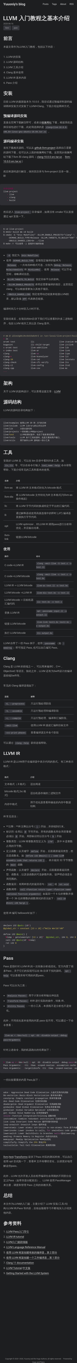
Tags (54, 4)
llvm (7, 28)
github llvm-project (44, 147)
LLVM (57, 391)
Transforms (21, 1156)
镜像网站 (46, 122)
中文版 (26, 1268)
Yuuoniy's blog (14, 4)
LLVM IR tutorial (15, 1236)
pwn (15, 28)
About (63, 4)
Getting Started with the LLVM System (27, 1273)
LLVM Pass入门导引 (17, 1231)
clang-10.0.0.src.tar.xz (49, 156)
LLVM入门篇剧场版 (17, 1242)
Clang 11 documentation (20, 1262)
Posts (46, 4)
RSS (72, 4)
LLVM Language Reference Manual (25, 1247)
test (11, 1156)
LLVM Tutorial (14, 1268)
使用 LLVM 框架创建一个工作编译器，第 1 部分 (33, 1257)
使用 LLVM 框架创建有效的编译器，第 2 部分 (31, 1252)
